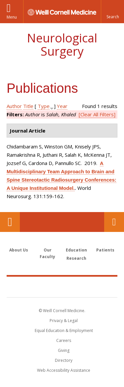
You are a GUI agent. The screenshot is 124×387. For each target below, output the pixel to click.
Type (44, 106)
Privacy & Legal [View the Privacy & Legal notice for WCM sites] (64, 320)
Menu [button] (12, 17)
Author (14, 106)
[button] (112, 11)
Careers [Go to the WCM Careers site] (63, 340)
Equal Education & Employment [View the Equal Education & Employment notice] (64, 330)
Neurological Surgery (62, 44)
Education (76, 250)
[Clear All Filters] (97, 114)
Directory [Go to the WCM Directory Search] (63, 360)
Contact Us (114, 222)
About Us (18, 250)
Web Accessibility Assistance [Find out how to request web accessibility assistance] (63, 370)
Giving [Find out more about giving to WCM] (63, 350)
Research (76, 258)
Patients (105, 250)
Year (62, 106)
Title (28, 106)
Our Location (10, 222)
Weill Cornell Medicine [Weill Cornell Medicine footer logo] (62, 287)
